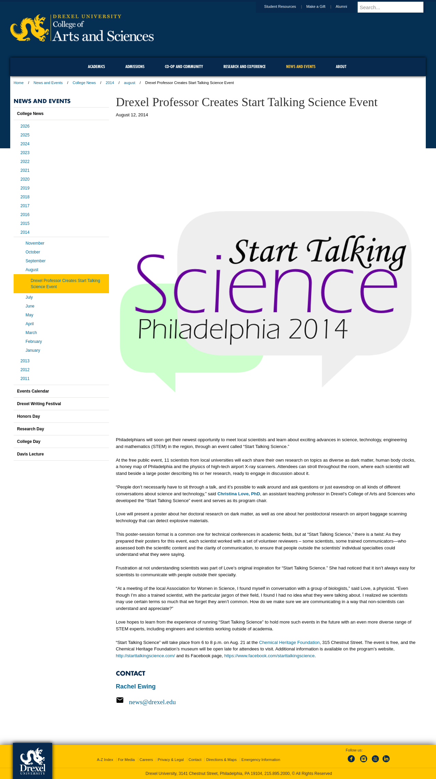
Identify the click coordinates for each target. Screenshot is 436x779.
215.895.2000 (277, 773)
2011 (25, 378)
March (31, 332)
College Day (29, 441)
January (33, 350)
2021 (25, 170)
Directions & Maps (221, 760)
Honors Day (28, 416)
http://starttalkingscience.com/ (145, 655)
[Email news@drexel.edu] (266, 702)
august (129, 83)
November (35, 243)
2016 (25, 214)
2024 (25, 144)
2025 (25, 135)
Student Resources (287, 6)
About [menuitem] (341, 66)
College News (84, 83)
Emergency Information (261, 760)
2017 (25, 205)
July (29, 297)
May (29, 315)
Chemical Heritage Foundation (289, 642)
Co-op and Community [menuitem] (184, 66)
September (36, 261)
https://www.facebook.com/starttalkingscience (269, 655)
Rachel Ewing (136, 686)
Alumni (348, 6)
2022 (25, 161)
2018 (25, 197)
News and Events (48, 83)
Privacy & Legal (171, 760)
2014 (110, 83)
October (33, 252)
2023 (25, 152)
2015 (25, 223)
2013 (25, 361)
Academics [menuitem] (96, 66)
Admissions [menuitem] (134, 66)
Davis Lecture (30, 454)
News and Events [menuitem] (300, 66)
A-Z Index (105, 760)
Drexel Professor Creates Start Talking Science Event (65, 283)
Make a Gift (322, 6)
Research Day (30, 429)
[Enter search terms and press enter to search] (394, 7)
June (30, 306)
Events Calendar (33, 391)
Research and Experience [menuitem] (244, 66)
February (34, 341)
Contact (195, 760)
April (30, 323)
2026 (25, 126)
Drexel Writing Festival (39, 403)
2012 (25, 369)
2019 (25, 188)
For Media (126, 760)
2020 (25, 179)
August (32, 269)
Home (19, 83)
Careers (146, 760)
